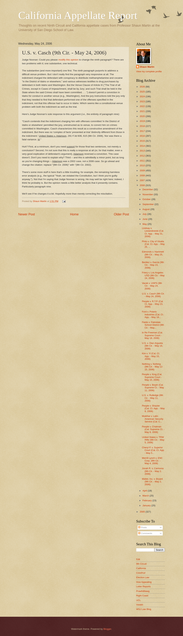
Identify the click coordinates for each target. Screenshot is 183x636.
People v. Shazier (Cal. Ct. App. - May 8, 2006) (153, 408)
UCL (138, 600)
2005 (142, 511)
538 (138, 559)
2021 (142, 111)
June (145, 219)
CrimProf (140, 573)
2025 (142, 91)
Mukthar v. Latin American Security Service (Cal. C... (152, 419)
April (145, 490)
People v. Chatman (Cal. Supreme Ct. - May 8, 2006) (153, 429)
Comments (145, 533)
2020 (142, 116)
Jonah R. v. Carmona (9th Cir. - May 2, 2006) (153, 471)
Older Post (121, 214)
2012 (142, 155)
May (144, 224)
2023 (142, 101)
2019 (142, 121)
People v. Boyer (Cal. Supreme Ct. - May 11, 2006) (153, 387)
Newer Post (26, 214)
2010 (142, 165)
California (141, 568)
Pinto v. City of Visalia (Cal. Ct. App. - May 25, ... (153, 244)
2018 (142, 126)
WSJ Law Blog (143, 609)
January (146, 505)
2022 (142, 106)
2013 (142, 150)
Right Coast (142, 595)
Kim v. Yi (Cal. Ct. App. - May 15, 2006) (151, 356)
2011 (142, 160)
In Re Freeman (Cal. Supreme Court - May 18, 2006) (152, 335)
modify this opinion (68, 59)
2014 (142, 146)
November (148, 194)
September (148, 204)
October (146, 199)
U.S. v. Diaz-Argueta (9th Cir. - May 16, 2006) (152, 346)
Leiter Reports (143, 586)
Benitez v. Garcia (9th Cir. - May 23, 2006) (153, 265)
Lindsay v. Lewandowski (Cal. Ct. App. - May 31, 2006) (153, 232)
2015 (142, 141)
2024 (142, 96)
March (145, 495)
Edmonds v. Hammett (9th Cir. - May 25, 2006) (153, 254)
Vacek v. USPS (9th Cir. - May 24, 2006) (152, 286)
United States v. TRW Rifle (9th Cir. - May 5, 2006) (153, 440)
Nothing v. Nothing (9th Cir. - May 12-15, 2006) (152, 367)
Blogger (107, 629)
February (147, 500)
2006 (142, 185)
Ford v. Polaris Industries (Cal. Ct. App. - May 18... (153, 314)
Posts (142, 527)
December (148, 189)
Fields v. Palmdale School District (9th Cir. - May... (153, 325)
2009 (142, 170)
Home (74, 214)
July (144, 214)
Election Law (142, 577)
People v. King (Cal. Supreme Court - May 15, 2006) (152, 377)
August (146, 209)
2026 (142, 86)
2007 (142, 180)
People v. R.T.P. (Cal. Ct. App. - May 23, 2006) (152, 304)
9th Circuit (141, 563)
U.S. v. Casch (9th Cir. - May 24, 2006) (153, 295)
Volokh (139, 604)
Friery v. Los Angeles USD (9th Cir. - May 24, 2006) (153, 275)
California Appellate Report (77, 15)
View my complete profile (149, 71)
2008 (142, 175)
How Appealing (144, 582)
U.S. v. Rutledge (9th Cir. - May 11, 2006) (152, 398)
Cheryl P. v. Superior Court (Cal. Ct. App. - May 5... (153, 450)
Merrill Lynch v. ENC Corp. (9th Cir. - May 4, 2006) (152, 461)
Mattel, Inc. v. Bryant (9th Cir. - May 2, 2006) (152, 482)
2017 (142, 131)
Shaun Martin (147, 66)
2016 (142, 136)
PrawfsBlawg (142, 591)
